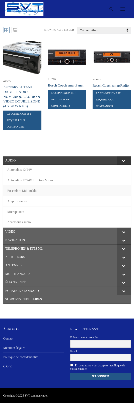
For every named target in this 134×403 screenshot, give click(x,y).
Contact (8, 338)
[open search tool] (111, 9)
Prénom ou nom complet (84, 337)
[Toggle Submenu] (124, 160)
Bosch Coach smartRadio (111, 85)
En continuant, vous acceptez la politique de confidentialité (97, 367)
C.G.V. (7, 366)
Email (73, 351)
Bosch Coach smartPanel (65, 85)
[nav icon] (122, 9)
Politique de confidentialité (20, 357)
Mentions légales (14, 347)
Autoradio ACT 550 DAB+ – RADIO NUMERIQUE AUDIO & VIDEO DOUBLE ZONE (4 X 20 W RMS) (21, 96)
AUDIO (7, 81)
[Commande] (104, 30)
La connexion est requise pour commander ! (19, 120)
